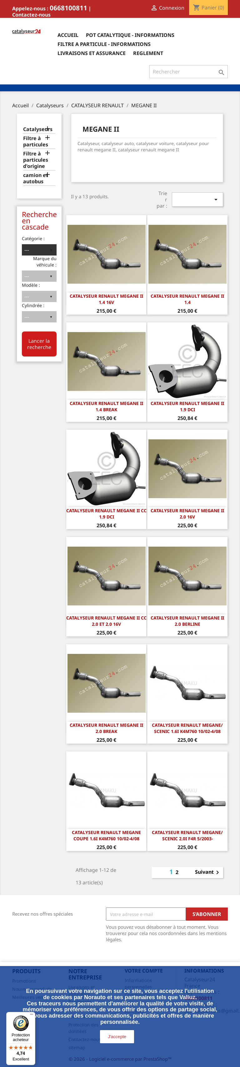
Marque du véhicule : (45, 261)
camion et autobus (35, 178)
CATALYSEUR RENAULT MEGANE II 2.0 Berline (187, 621)
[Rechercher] (188, 71)
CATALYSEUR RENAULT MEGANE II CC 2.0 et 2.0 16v (106, 621)
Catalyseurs (37, 129)
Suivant (208, 872)
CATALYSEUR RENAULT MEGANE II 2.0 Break (106, 728)
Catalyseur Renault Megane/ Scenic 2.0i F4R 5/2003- (187, 835)
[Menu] (31, 1015)
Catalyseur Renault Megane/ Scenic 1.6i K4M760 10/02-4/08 (187, 728)
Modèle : (31, 285)
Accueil (68, 35)
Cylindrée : (33, 305)
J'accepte (117, 1036)
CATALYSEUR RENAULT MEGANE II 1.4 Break (106, 406)
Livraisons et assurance (92, 53)
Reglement (148, 53)
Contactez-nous (31, 14)
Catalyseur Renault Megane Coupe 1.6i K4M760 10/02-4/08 (106, 835)
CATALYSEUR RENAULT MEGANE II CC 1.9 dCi (106, 514)
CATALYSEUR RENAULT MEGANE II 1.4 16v (106, 299)
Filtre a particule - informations (104, 44)
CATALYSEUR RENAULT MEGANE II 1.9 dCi (187, 406)
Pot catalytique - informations (130, 35)
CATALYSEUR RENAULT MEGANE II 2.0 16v (187, 514)
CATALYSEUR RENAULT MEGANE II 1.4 (187, 299)
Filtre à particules (35, 141)
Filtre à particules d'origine (35, 159)
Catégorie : (33, 238)
